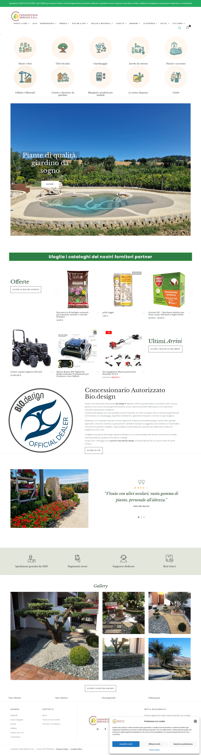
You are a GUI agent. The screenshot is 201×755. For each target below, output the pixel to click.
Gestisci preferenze (183, 744)
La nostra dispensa (138, 92)
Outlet (176, 92)
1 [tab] (44, 230)
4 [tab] (58, 230)
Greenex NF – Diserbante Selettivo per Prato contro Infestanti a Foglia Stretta (166, 313)
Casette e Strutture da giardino (62, 93)
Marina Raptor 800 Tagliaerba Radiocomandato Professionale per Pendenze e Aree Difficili (72, 374)
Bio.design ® (121, 403)
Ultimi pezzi (154, 698)
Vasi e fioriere (15, 698)
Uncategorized (108, 698)
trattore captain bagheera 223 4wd (26, 372)
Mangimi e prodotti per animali (100, 93)
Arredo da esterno (138, 63)
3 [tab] (53, 230)
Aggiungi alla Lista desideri (98, 313)
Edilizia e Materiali (25, 92)
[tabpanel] (100, 169)
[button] (195, 721)
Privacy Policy (154, 750)
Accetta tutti (125, 744)
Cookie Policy (76, 749)
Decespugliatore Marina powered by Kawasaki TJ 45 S (119, 373)
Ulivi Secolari (63, 63)
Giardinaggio (100, 63)
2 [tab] (49, 230)
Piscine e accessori (175, 63)
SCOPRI (50, 184)
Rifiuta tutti (154, 744)
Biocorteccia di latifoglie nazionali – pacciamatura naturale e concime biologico (73, 314)
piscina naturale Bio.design (122, 440)
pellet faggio (108, 312)
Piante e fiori (25, 63)
